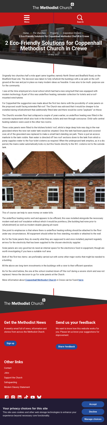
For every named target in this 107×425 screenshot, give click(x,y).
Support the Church (13, 377)
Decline (93, 412)
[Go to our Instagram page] (13, 397)
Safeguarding (10, 382)
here (80, 280)
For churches (39, 33)
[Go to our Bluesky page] (39, 397)
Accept (93, 404)
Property (54, 33)
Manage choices (92, 419)
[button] (27, 17)
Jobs (6, 372)
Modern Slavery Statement (17, 387)
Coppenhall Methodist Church (40, 280)
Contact (7, 368)
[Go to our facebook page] (6, 397)
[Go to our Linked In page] (19, 397)
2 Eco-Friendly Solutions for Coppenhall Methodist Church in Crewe (54, 36)
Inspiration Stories (72, 33)
